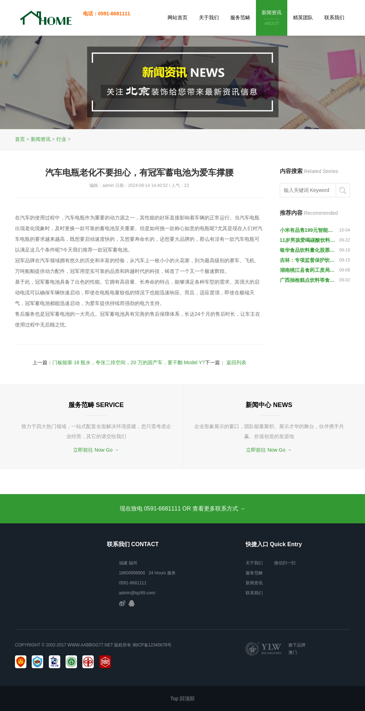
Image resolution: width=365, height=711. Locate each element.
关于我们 (209, 17)
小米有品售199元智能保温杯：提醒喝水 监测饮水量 (308, 230)
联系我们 (334, 17)
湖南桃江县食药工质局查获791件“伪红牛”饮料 (308, 270)
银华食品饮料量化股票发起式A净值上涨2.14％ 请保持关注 (308, 250)
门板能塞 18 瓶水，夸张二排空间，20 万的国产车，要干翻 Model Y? (128, 362)
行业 (61, 139)
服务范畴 (240, 17)
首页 (20, 139)
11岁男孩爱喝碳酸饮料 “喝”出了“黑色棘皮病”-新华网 (308, 240)
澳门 (292, 652)
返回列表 (236, 362)
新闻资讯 (272, 18)
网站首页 (177, 17)
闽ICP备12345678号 (152, 645)
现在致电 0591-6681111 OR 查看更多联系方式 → (183, 509)
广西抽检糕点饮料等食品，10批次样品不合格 (308, 280)
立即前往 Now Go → (96, 450)
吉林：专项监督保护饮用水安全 (308, 260)
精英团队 (303, 17)
